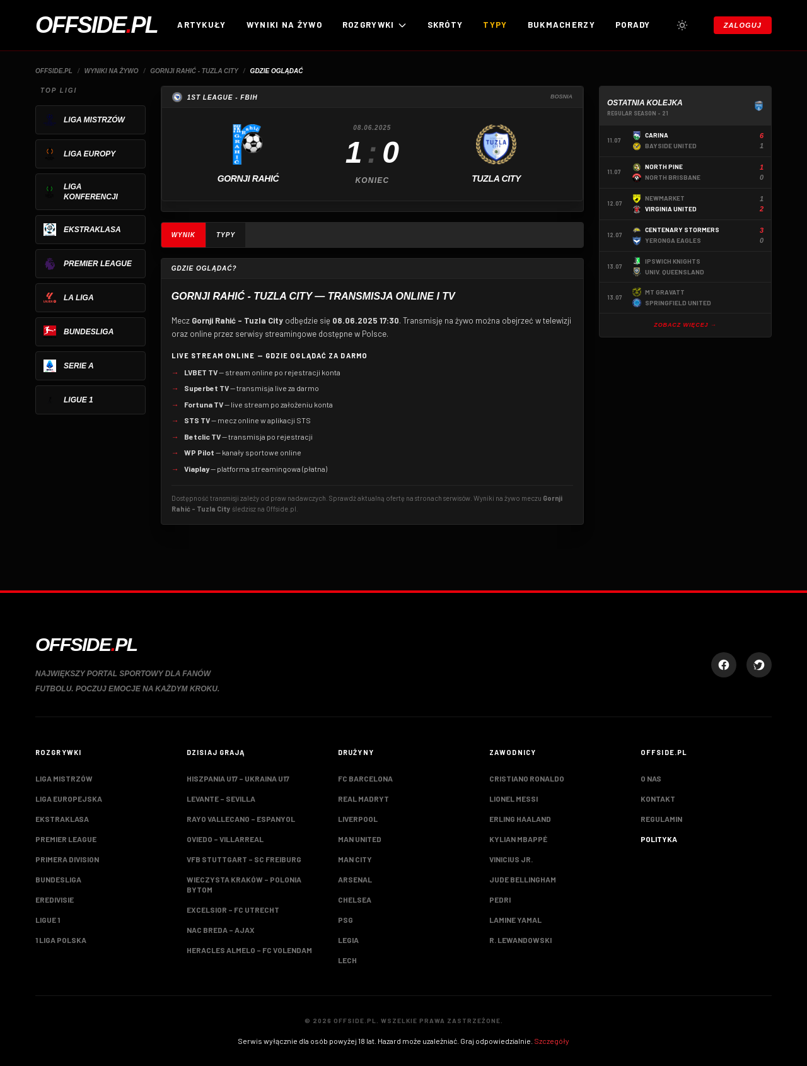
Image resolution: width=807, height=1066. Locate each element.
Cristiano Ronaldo (526, 778)
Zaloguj (743, 25)
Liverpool (358, 818)
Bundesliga (58, 879)
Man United (359, 839)
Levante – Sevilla (221, 798)
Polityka (659, 839)
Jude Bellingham (522, 879)
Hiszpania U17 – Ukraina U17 (238, 778)
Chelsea (354, 899)
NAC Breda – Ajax (221, 929)
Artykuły (201, 25)
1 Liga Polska (60, 939)
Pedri (500, 899)
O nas (651, 778)
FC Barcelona (365, 778)
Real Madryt (363, 798)
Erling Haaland (520, 818)
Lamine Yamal (515, 919)
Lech (347, 960)
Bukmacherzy (561, 25)
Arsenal (355, 879)
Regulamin (661, 818)
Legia (348, 939)
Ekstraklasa (62, 818)
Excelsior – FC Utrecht (233, 909)
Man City (355, 859)
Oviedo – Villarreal (225, 839)
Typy (495, 25)
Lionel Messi (513, 798)
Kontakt (658, 798)
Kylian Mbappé (518, 839)
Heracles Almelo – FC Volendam (249, 950)
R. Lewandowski (520, 939)
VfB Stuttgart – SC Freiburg (244, 859)
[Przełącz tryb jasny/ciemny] (682, 25)
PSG (345, 919)
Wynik (183, 234)
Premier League (65, 839)
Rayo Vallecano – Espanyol (241, 818)
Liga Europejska (68, 798)
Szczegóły (551, 1040)
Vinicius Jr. (511, 859)
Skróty (445, 25)
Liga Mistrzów (64, 778)
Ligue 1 (47, 919)
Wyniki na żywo (284, 25)
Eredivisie (54, 899)
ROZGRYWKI (374, 25)
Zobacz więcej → (685, 325)
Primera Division (67, 859)
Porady (633, 25)
